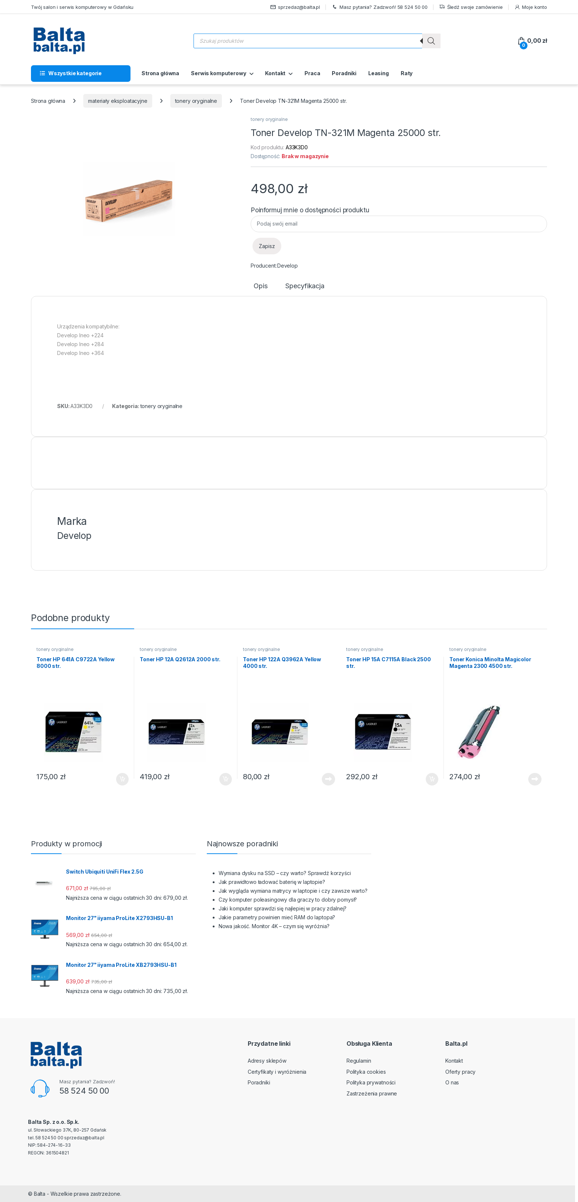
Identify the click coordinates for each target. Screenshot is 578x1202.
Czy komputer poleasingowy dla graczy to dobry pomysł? (288, 899)
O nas (452, 1082)
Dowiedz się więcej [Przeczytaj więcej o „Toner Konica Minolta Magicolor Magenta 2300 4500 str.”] (535, 779)
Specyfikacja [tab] (304, 286)
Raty (406, 73)
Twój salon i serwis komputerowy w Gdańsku (82, 7)
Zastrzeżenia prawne (372, 1093)
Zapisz (267, 246)
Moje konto (530, 7)
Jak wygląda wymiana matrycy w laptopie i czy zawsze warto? (293, 891)
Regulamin (359, 1061)
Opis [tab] (260, 286)
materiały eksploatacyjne (117, 101)
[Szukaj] (431, 41)
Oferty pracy (460, 1072)
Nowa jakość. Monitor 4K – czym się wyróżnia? (274, 926)
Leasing (378, 73)
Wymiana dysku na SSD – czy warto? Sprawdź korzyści (285, 873)
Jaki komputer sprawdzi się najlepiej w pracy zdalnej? (283, 908)
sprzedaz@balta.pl (295, 7)
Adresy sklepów (267, 1061)
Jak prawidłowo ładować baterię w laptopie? (272, 882)
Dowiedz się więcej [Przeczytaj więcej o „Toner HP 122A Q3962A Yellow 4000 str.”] (328, 779)
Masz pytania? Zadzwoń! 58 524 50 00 (379, 7)
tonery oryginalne (196, 101)
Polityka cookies (366, 1072)
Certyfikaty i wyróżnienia (277, 1072)
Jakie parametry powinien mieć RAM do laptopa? (277, 917)
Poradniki (344, 73)
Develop (287, 265)
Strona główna (160, 73)
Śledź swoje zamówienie (471, 7)
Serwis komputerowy (218, 73)
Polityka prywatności (371, 1082)
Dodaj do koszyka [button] (122, 779)
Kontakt (275, 73)
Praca (312, 73)
